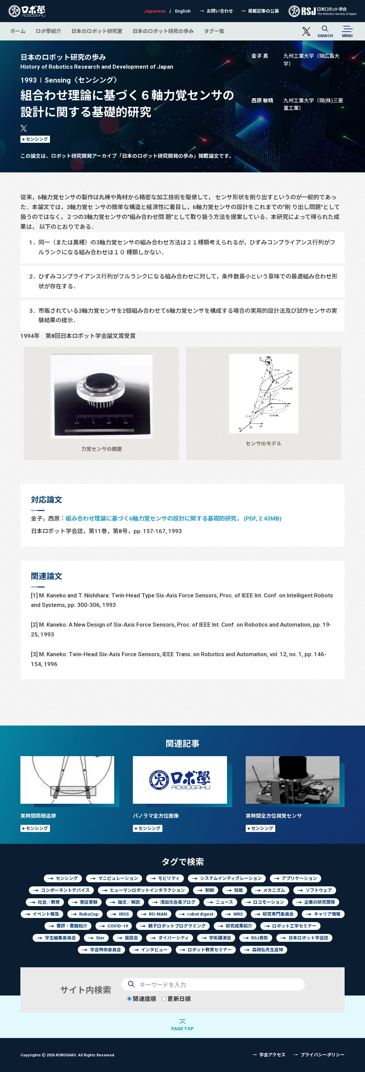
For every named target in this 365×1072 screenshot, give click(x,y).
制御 (209, 890)
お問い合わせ (220, 11)
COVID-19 (117, 926)
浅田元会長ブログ (177, 902)
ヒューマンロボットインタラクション (147, 890)
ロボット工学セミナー (294, 926)
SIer (100, 938)
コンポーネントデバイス (65, 890)
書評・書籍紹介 (71, 926)
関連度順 (141, 999)
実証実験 (89, 902)
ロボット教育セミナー (210, 950)
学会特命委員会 (105, 950)
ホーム (17, 31)
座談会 (131, 938)
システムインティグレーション (231, 878)
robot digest (200, 914)
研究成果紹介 (239, 926)
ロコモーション (268, 902)
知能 (238, 890)
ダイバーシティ (173, 938)
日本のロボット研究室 (96, 31)
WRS (238, 914)
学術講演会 (220, 938)
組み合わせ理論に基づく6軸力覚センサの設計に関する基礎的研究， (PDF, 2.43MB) (173, 518)
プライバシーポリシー (322, 1055)
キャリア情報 (327, 914)
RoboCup (89, 914)
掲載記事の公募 (263, 11)
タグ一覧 (214, 31)
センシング (37, 139)
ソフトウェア (319, 890)
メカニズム (274, 890)
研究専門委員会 (278, 914)
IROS (124, 914)
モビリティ (169, 878)
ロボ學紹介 (48, 31)
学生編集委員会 (60, 938)
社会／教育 (49, 902)
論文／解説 (129, 902)
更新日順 (176, 999)
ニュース (224, 902)
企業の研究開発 (319, 902)
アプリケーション (299, 878)
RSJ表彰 (259, 938)
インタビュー (154, 950)
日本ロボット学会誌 (308, 938)
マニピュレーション (118, 878)
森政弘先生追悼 (267, 950)
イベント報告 (46, 914)
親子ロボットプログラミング (177, 926)
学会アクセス (272, 1055)
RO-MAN (158, 914)
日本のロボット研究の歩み (163, 31)
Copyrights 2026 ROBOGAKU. (67, 1055)
